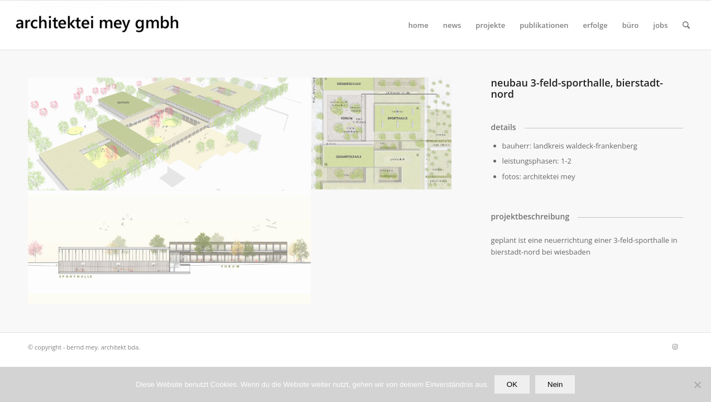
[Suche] (686, 25)
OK (512, 384)
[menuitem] (418, 25)
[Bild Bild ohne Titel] (169, 134)
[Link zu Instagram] (674, 346)
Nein (555, 384)
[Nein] (697, 384)
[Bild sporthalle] (169, 247)
